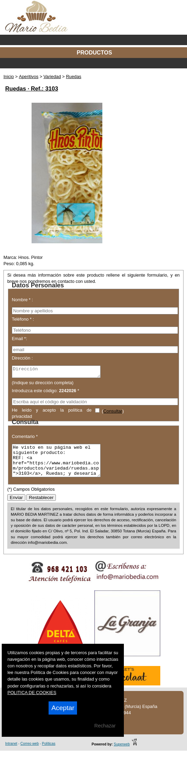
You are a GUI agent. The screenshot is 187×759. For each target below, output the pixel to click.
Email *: (19, 338)
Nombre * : (22, 299)
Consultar (112, 413)
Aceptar (62, 707)
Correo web (29, 752)
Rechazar (105, 725)
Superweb (122, 752)
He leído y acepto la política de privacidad (52, 415)
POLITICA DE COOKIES (31, 692)
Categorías (93, 63)
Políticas (49, 752)
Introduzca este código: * (45, 392)
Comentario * (25, 438)
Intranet (11, 752)
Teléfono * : (23, 319)
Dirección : (22, 358)
